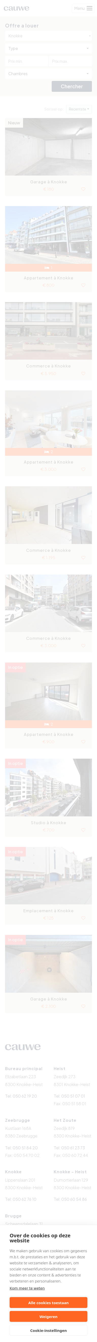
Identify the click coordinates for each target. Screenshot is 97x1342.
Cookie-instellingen (48, 1330)
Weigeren (48, 1316)
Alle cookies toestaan (48, 1302)
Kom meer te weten (27, 1288)
